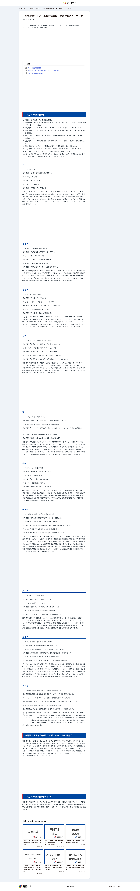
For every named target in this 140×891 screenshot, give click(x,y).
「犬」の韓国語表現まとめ (36, 73)
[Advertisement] (54, 44)
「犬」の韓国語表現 (34, 68)
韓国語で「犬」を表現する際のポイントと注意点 (44, 71)
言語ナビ (22, 9)
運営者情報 (70, 886)
